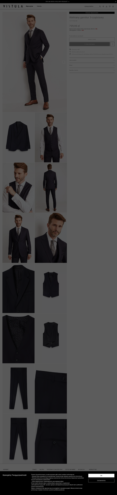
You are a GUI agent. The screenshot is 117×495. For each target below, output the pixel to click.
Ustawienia (101, 480)
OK (101, 475)
